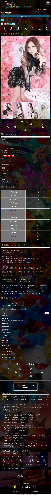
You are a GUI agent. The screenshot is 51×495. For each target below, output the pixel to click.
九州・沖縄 (42, 9)
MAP (47, 313)
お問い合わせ (35, 491)
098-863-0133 (25, 16)
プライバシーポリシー (18, 491)
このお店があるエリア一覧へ (25, 386)
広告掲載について (27, 491)
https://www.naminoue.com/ (9, 359)
